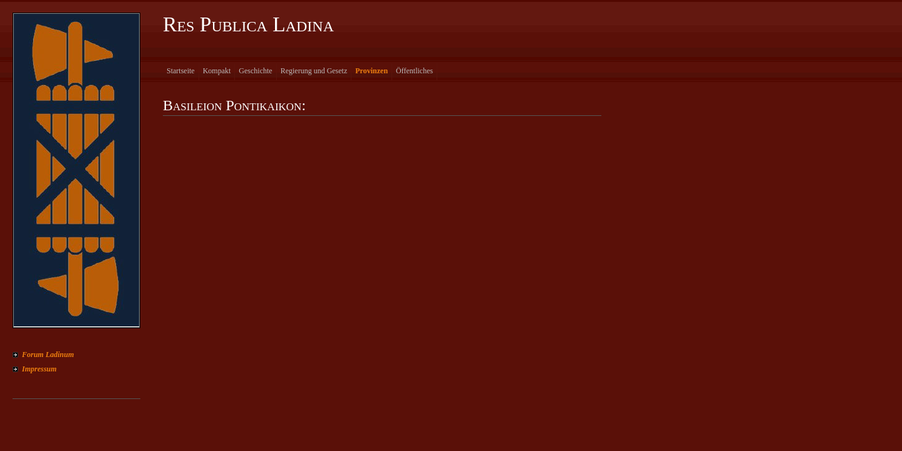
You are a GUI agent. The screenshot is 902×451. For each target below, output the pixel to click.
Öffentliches (414, 70)
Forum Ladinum (48, 354)
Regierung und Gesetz (314, 70)
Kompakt (217, 70)
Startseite (181, 70)
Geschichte (255, 70)
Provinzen (371, 70)
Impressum (39, 369)
